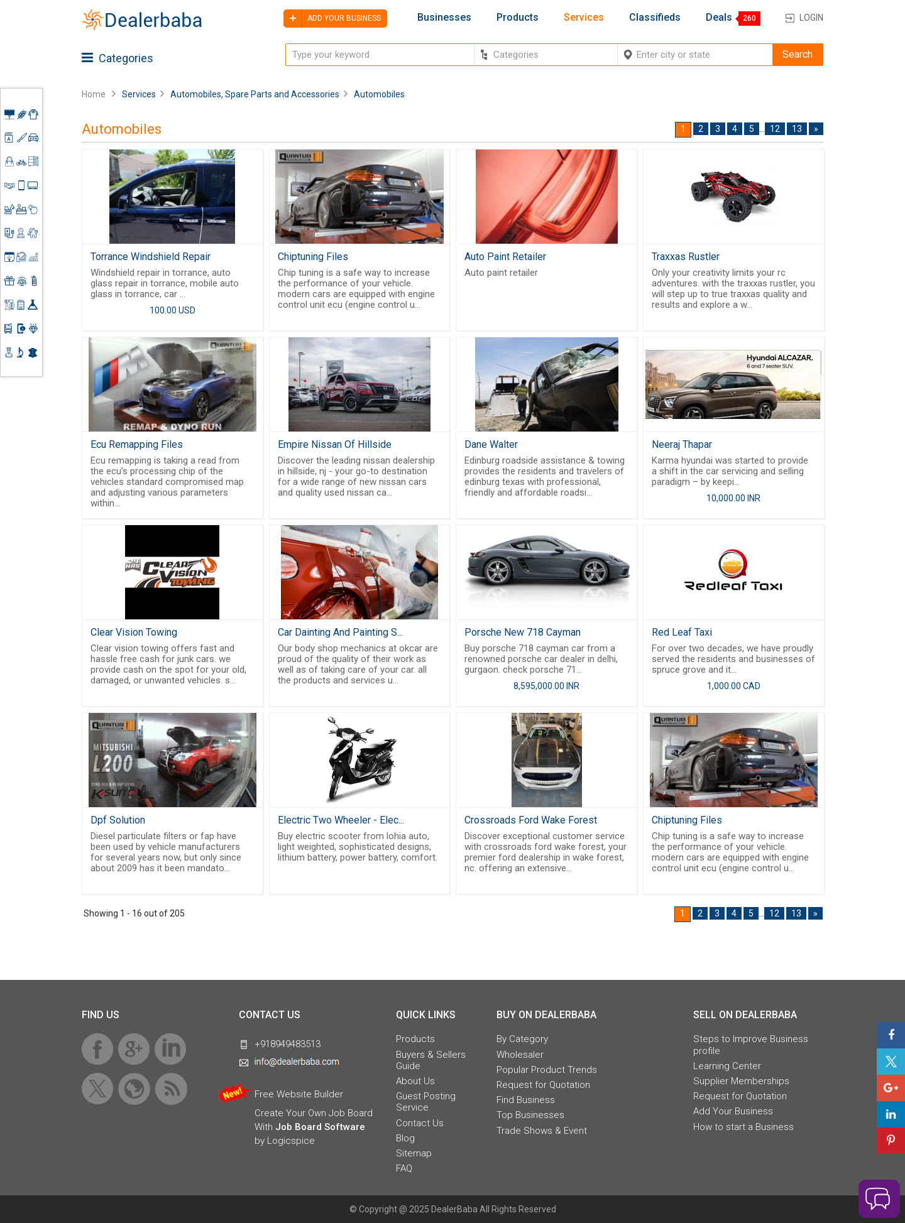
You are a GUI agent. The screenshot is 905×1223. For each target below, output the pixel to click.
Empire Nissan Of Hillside (335, 444)
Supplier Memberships (741, 1081)
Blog (405, 1138)
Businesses (444, 17)
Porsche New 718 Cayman (522, 632)
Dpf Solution (117, 820)
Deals (719, 17)
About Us (415, 1081)
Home (94, 94)
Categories (117, 58)
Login (811, 18)
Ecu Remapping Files (136, 444)
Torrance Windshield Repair (150, 257)
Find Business (525, 1100)
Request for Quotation (543, 1084)
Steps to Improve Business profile (750, 1044)
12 (775, 129)
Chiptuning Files (313, 257)
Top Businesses (530, 1115)
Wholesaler (520, 1054)
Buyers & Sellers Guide (431, 1060)
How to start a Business (743, 1127)
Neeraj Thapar (682, 444)
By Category (522, 1039)
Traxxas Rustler (686, 257)
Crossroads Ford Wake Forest (530, 820)
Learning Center (727, 1066)
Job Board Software (320, 1127)
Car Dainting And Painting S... (340, 632)
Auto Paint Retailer (505, 257)
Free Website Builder (299, 1094)
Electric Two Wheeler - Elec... (341, 820)
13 (797, 129)
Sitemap (414, 1153)
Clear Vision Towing (133, 632)
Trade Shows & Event (541, 1130)
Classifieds (655, 17)
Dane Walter (491, 444)
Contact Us (420, 1123)
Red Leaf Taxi (682, 632)
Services (584, 17)
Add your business (332, 18)
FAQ (404, 1168)
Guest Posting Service (426, 1101)
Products (517, 17)
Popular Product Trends (546, 1069)
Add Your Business (733, 1111)
